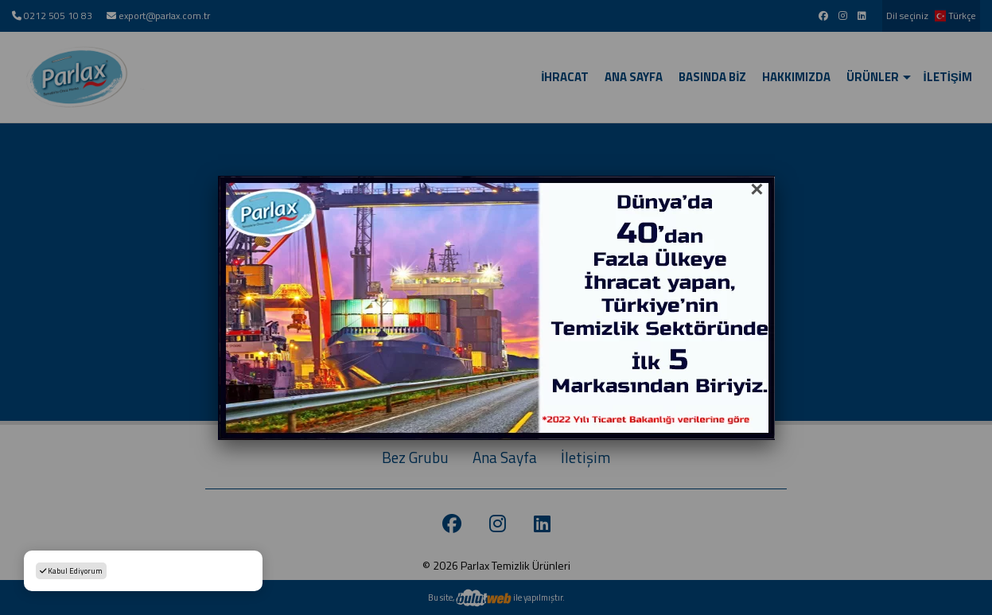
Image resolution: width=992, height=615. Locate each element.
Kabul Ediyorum (71, 571)
